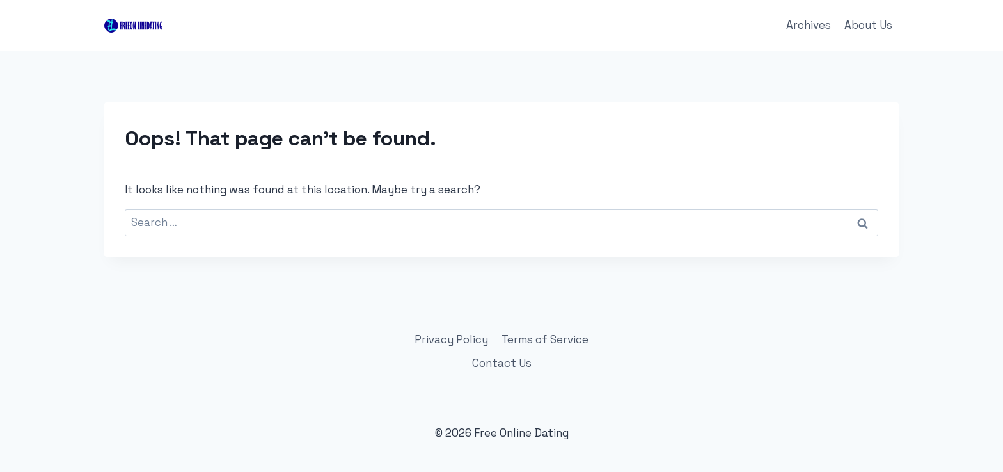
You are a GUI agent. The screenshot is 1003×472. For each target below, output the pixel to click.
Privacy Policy (451, 339)
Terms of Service (545, 339)
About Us (868, 25)
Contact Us (502, 363)
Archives (808, 25)
